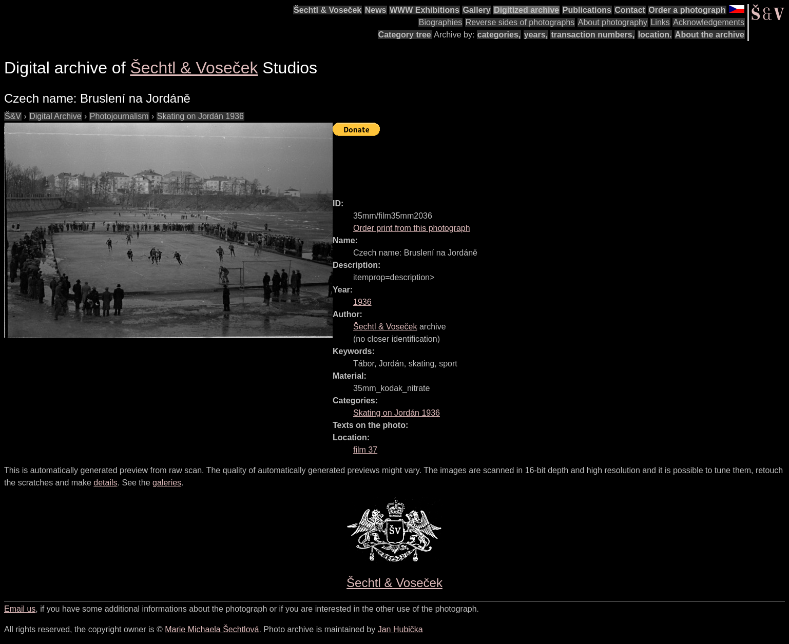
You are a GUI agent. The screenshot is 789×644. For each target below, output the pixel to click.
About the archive (709, 34)
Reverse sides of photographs (520, 22)
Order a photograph (686, 10)
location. (655, 34)
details (105, 482)
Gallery (476, 10)
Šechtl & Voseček (327, 10)
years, (536, 34)
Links (659, 22)
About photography (612, 22)
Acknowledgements (708, 22)
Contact (629, 10)
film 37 (365, 449)
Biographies (441, 22)
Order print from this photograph (411, 228)
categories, (499, 34)
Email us (19, 608)
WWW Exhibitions (424, 10)
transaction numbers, (592, 34)
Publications (587, 10)
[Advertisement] (519, 163)
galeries (166, 482)
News (376, 10)
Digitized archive (526, 10)
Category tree (404, 34)
